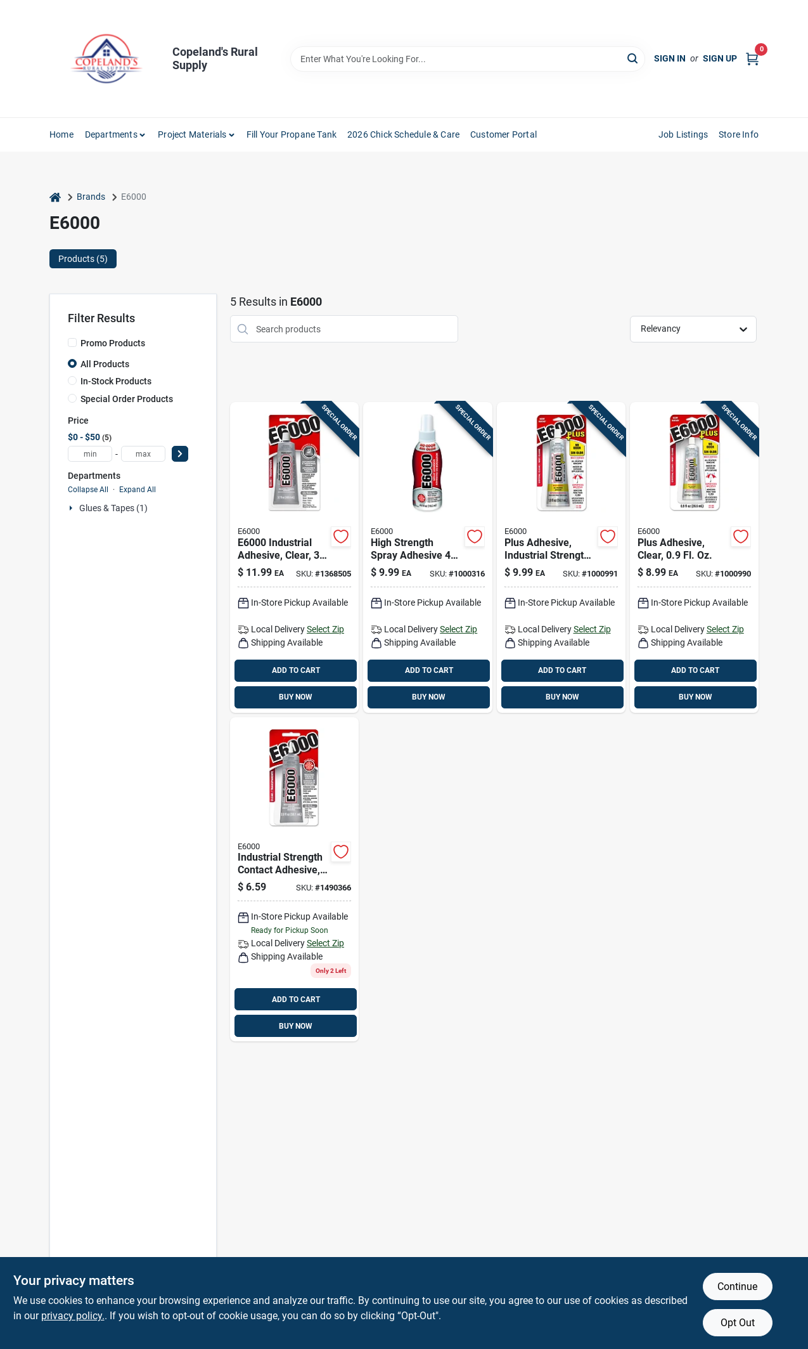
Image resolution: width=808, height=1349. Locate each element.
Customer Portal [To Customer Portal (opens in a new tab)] (503, 134)
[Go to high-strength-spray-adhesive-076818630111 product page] (427, 557)
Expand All (137, 489)
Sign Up (720, 58)
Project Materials (192, 134)
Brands (91, 197)
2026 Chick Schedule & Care (403, 134)
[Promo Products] (72, 342)
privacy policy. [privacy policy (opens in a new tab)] (73, 1316)
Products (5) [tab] (83, 259)
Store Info (739, 134)
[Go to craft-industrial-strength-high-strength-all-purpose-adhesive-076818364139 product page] (294, 879)
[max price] (143, 454)
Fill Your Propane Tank (292, 134)
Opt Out (738, 1323)
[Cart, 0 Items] (752, 58)
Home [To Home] (61, 134)
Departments (111, 134)
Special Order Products (126, 399)
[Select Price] (180, 454)
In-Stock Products (115, 381)
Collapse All (88, 489)
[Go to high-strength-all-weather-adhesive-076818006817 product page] (694, 557)
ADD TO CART (296, 670)
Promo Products (112, 343)
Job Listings (683, 134)
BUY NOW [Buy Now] (295, 697)
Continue (737, 1287)
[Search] (633, 58)
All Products (104, 364)
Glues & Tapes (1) (113, 508)
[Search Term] (467, 59)
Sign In (670, 58)
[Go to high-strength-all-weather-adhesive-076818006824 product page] (561, 557)
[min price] (90, 454)
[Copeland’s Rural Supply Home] (106, 58)
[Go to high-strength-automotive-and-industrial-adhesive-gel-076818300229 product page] (294, 557)
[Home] (55, 197)
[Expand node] (72, 508)
